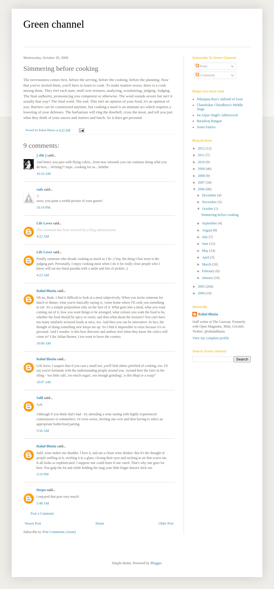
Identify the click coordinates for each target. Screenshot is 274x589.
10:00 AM (43, 343)
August (207, 230)
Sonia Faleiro (206, 127)
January (208, 278)
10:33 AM (43, 174)
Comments (205, 75)
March (207, 264)
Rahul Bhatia (46, 291)
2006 (202, 189)
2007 (202, 182)
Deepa (41, 490)
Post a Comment (42, 513)
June (205, 244)
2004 (202, 293)
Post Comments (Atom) (59, 532)
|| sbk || (41, 155)
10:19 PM (43, 207)
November (210, 202)
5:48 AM (42, 503)
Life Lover (44, 223)
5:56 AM (42, 431)
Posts (201, 66)
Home (100, 523)
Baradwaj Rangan (209, 121)
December (209, 195)
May (205, 251)
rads (39, 189)
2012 (202, 148)
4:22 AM (42, 236)
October (208, 209)
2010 (202, 162)
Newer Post (33, 523)
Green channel (53, 24)
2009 (202, 169)
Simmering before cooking (220, 215)
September (210, 223)
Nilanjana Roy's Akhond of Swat (220, 99)
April (206, 257)
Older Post (166, 523)
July (205, 237)
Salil (39, 398)
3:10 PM (42, 474)
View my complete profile (210, 338)
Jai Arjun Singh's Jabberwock (217, 115)
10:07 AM (43, 382)
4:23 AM (42, 275)
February (208, 271)
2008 (202, 176)
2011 (202, 155)
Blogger (155, 563)
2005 (202, 286)
